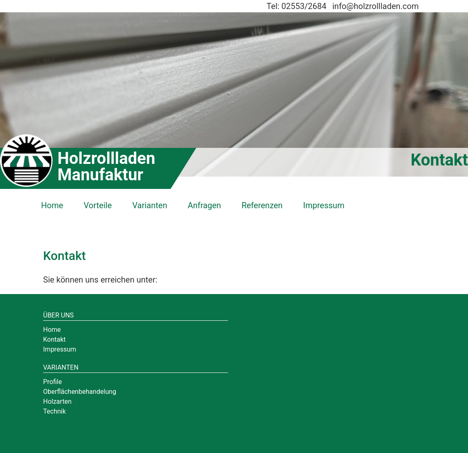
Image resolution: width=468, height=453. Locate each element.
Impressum (323, 205)
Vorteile (98, 205)
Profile (52, 382)
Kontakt (54, 339)
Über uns (58, 315)
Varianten (149, 205)
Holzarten (57, 401)
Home (52, 205)
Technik (54, 411)
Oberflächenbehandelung (79, 392)
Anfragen (204, 205)
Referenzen (261, 205)
